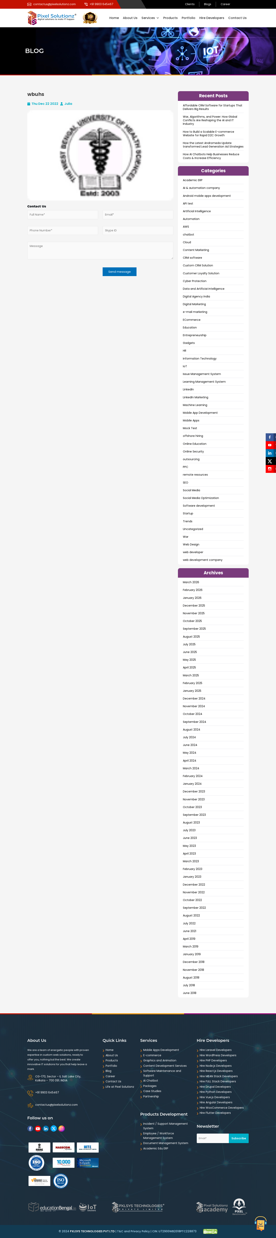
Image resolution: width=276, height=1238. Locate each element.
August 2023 (191, 822)
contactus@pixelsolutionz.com (56, 1105)
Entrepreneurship (194, 335)
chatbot (188, 235)
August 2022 (191, 915)
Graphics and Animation (160, 1060)
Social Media (191, 490)
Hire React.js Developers (216, 1071)
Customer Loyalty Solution (201, 273)
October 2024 (192, 714)
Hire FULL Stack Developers (218, 1081)
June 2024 (190, 745)
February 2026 (192, 590)
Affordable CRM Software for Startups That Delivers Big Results (212, 107)
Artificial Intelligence (197, 211)
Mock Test (190, 428)
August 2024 (191, 730)
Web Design (191, 544)
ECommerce (192, 320)
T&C (120, 1231)
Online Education (194, 444)
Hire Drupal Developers (215, 1087)
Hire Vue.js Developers (215, 1097)
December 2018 (193, 962)
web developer (193, 552)
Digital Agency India (196, 296)
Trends (187, 521)
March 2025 (191, 675)
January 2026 (192, 598)
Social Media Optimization (201, 498)
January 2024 (192, 784)
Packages (150, 1086)
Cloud (187, 242)
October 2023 (192, 807)
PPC (185, 467)
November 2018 (193, 970)
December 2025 (194, 606)
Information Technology (200, 359)
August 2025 (191, 637)
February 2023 (192, 869)
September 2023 (194, 815)
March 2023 (191, 861)
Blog (108, 1071)
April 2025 (189, 667)
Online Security (193, 451)
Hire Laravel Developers (216, 1050)
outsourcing (191, 459)
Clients (190, 4)
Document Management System (166, 1143)
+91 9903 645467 (47, 1092)
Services (150, 18)
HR (184, 351)
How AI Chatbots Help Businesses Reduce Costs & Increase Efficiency (211, 156)
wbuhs (36, 94)
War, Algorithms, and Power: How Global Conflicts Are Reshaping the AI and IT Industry (210, 120)
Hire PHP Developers (213, 1060)
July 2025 (189, 644)
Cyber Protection (194, 281)
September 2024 (194, 722)
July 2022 (189, 923)
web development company (203, 560)
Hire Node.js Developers (216, 1066)
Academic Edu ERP (156, 1148)
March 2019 (190, 946)
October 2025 (192, 621)
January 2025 (192, 691)
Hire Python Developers (216, 1092)
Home (114, 18)
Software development (199, 506)
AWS (186, 227)
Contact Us (237, 18)
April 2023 (189, 854)
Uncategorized (193, 529)
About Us (130, 18)
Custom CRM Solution (198, 265)
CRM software (192, 258)
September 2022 (194, 908)
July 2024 (189, 737)
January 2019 (192, 954)
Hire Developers (211, 18)
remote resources (195, 475)
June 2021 (189, 931)
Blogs (207, 4)
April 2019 (189, 939)
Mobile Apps (191, 420)
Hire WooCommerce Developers (222, 1108)
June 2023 (190, 838)
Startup (188, 513)
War (185, 537)
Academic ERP (192, 180)
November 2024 (194, 706)
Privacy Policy (140, 1231)
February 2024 (193, 776)
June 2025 (190, 652)
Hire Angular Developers (216, 1102)
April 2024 (189, 761)
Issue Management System (202, 374)
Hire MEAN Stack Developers (219, 1076)
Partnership (151, 1096)
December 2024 (194, 698)
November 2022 (194, 892)
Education (190, 327)
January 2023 (192, 877)
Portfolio (188, 18)
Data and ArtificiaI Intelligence (203, 289)
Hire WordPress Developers (218, 1055)
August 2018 (191, 978)
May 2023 (189, 846)
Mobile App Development (200, 413)
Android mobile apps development (207, 196)
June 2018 (189, 993)
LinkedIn (188, 389)
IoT (185, 366)
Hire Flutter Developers (215, 1113)
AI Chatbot (150, 1081)
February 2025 (192, 683)
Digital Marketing (194, 304)
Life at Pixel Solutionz (120, 1087)
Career (225, 4)
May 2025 (189, 660)
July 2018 (189, 985)
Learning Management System (204, 382)
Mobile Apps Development (161, 1050)
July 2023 (189, 830)
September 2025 (194, 629)
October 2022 (192, 900)
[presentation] (57, 276)
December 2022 (194, 885)
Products (170, 18)
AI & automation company (201, 188)
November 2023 (194, 799)
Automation (191, 219)
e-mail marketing (195, 312)
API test (188, 203)
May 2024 (189, 753)
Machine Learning (195, 405)
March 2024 (191, 768)
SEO (185, 483)
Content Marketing (196, 250)
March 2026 (191, 582)
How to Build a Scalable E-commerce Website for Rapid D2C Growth (208, 133)
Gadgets (189, 343)
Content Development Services (165, 1066)
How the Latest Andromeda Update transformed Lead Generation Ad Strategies (213, 145)
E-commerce (152, 1055)
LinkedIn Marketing (195, 397)
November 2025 (194, 613)
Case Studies (152, 1091)
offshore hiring (193, 436)
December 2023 (194, 791)
